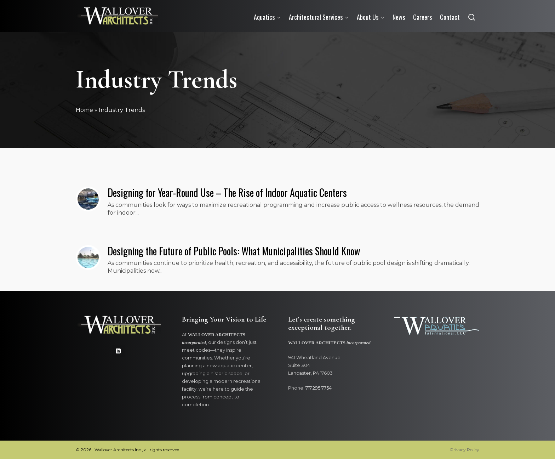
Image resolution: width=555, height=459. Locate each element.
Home (84, 110)
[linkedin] (118, 351)
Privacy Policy (464, 449)
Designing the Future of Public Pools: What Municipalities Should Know (234, 251)
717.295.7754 (318, 388)
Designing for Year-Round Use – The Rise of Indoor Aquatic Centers (227, 192)
